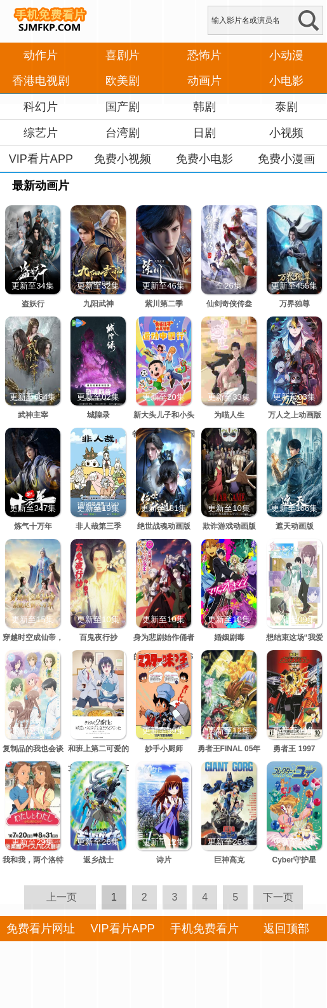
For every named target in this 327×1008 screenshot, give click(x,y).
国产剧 (122, 106)
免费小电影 (204, 159)
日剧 (204, 132)
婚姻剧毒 (229, 637)
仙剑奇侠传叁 (229, 303)
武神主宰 (33, 415)
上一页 (61, 897)
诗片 (163, 859)
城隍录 (98, 415)
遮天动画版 (295, 526)
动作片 (40, 55)
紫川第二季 (164, 303)
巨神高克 (229, 859)
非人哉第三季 (98, 526)
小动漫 (286, 55)
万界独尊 (294, 303)
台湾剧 (122, 132)
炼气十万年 (33, 526)
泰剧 (286, 106)
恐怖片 (204, 55)
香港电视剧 (40, 80)
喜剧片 (122, 55)
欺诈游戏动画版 (229, 526)
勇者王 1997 (294, 748)
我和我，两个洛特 (33, 859)
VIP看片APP (41, 159)
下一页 (278, 897)
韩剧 (204, 106)
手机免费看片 (204, 928)
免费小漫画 (286, 159)
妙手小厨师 (164, 748)
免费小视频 (122, 159)
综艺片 (40, 132)
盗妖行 (33, 303)
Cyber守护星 (294, 859)
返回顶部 (286, 928)
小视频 (286, 132)
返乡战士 (98, 859)
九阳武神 (98, 303)
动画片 (204, 80)
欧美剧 (122, 80)
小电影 (286, 80)
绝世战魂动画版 (163, 526)
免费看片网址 (40, 928)
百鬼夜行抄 (98, 637)
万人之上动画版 (294, 415)
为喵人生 (229, 415)
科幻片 (40, 106)
